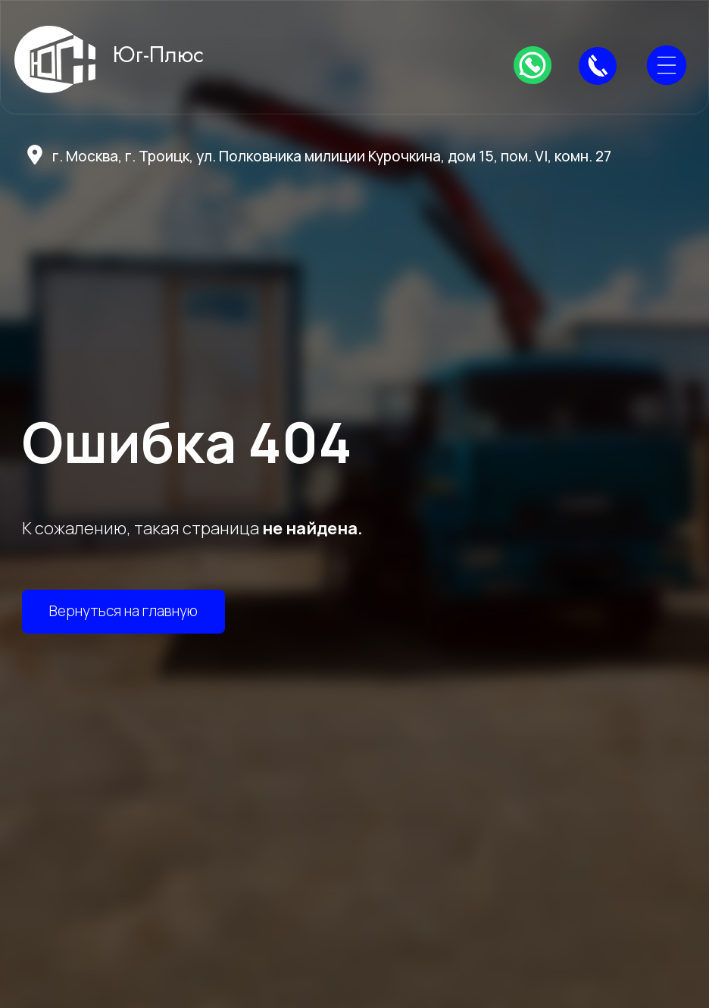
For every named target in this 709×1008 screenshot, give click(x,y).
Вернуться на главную (123, 611)
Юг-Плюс (158, 54)
